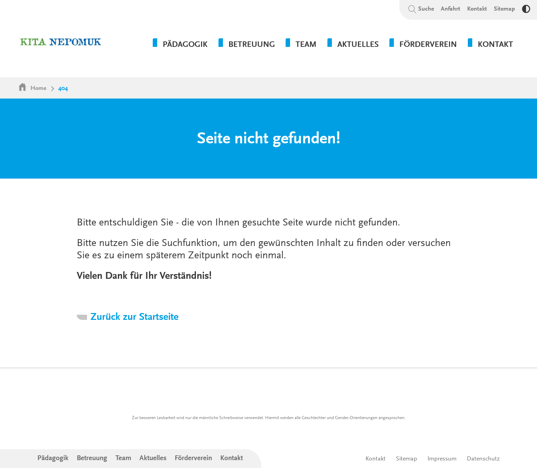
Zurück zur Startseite (134, 317)
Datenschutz (483, 459)
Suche (426, 9)
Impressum (442, 459)
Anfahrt (450, 9)
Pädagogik (52, 458)
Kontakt (477, 9)
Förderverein (193, 458)
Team (123, 458)
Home (38, 89)
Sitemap (504, 9)
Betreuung (92, 458)
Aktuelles (152, 458)
